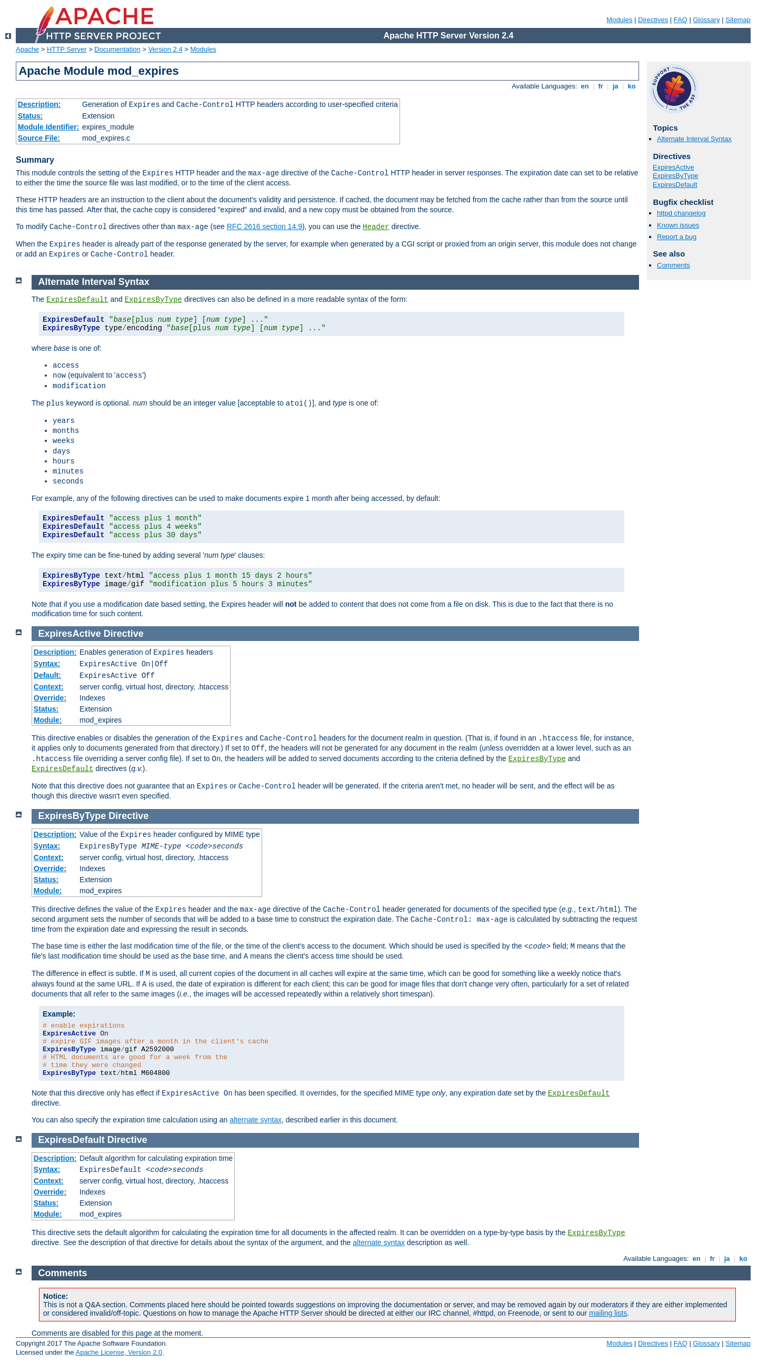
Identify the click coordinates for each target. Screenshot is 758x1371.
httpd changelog (681, 213)
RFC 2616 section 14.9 (264, 226)
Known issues (678, 225)
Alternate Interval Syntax (694, 139)
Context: (49, 687)
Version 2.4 (165, 49)
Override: (50, 698)
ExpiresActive (673, 167)
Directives (653, 20)
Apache (27, 49)
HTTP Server (67, 49)
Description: (39, 104)
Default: (47, 675)
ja (615, 86)
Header (376, 227)
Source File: (39, 138)
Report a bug (676, 237)
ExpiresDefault (675, 185)
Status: (30, 116)
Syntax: (47, 663)
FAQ (680, 20)
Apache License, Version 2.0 (118, 1352)
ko (631, 86)
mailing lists (608, 1313)
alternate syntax (256, 1120)
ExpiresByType (676, 176)
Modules (619, 20)
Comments (673, 265)
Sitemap (738, 20)
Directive (124, 633)
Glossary (706, 20)
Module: (48, 720)
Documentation (117, 49)
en (585, 86)
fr (600, 86)
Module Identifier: (48, 127)
